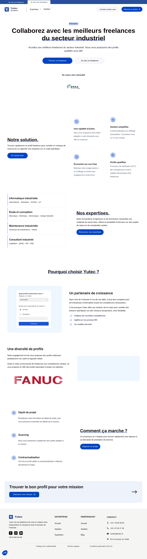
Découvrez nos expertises (90, 236)
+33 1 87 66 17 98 (117, 528)
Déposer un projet (90, 446)
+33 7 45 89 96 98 (117, 523)
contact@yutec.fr (116, 534)
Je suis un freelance (16, 2)
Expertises (59, 535)
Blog (83, 535)
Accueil (58, 523)
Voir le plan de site (15, 537)
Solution (58, 529)
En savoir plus (17, 160)
